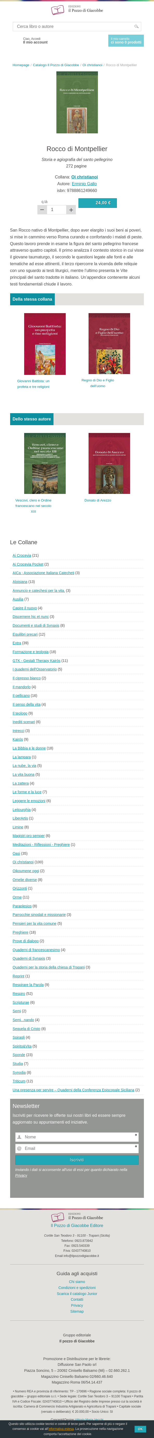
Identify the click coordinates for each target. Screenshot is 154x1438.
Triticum (19, 1081)
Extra (17, 643)
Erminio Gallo (84, 184)
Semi (17, 1011)
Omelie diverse (25, 880)
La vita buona (24, 774)
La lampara (22, 757)
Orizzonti (20, 888)
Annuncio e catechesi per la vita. (39, 590)
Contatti (77, 1299)
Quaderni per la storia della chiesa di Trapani (49, 967)
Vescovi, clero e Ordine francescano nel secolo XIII (33, 506)
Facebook (14, 40)
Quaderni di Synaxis (29, 958)
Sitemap (77, 1311)
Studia (18, 1064)
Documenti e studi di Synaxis (36, 625)
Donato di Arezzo (97, 500)
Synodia (19, 1072)
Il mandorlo (22, 687)
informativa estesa (61, 1429)
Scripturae (21, 1002)
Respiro (19, 993)
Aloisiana (20, 582)
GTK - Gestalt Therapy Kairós (37, 661)
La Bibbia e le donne (29, 748)
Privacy (21, 1175)
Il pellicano (21, 695)
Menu (7, 10)
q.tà (45, 202)
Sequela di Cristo (27, 1029)
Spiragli (19, 1037)
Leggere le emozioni (29, 801)
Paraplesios (22, 906)
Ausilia (18, 599)
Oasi (16, 853)
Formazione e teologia (31, 652)
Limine (18, 827)
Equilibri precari (25, 634)
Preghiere (21, 932)
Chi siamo (77, 1282)
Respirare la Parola (28, 985)
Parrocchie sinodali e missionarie (39, 915)
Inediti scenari (24, 722)
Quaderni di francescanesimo (36, 950)
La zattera (21, 783)
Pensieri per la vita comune (35, 923)
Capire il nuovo (25, 608)
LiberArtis (20, 818)
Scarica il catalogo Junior (77, 1294)
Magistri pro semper (29, 836)
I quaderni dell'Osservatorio (35, 669)
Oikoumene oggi (26, 871)
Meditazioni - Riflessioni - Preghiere (41, 844)
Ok (140, 1429)
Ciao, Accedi (35, 40)
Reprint (18, 976)
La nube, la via (24, 766)
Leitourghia (22, 810)
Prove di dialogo (26, 941)
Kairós (18, 739)
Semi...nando (23, 1020)
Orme (17, 897)
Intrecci (18, 731)
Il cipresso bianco (27, 678)
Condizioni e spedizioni (77, 1288)
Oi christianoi (23, 862)
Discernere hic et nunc (31, 617)
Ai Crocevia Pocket (28, 564)
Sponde (19, 1055)
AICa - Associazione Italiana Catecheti (43, 573)
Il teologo (20, 713)
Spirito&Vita (22, 1046)
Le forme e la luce (27, 792)
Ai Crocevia (22, 555)
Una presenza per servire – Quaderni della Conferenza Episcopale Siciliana (74, 1090)
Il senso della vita (27, 704)
